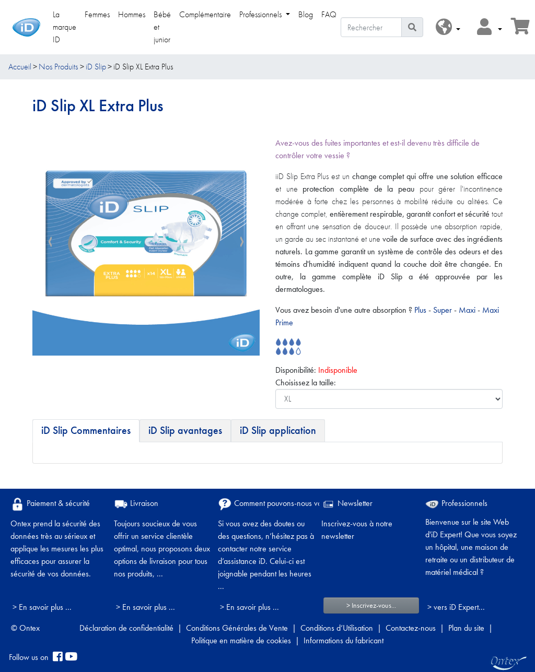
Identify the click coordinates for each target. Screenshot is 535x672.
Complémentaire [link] (205, 14)
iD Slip (96, 66)
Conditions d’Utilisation (336, 627)
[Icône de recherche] (412, 27)
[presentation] (50, 242)
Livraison (136, 504)
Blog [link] (305, 14)
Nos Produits (58, 66)
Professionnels (456, 503)
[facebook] (58, 657)
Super (443, 309)
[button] (448, 27)
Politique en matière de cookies (241, 640)
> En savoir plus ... (42, 607)
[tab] (85, 430)
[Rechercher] (371, 27)
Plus (420, 309)
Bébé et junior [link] (162, 27)
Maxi (468, 309)
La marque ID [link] (64, 27)
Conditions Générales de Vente (237, 627)
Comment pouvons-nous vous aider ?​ (285, 504)
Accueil (19, 66)
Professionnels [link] (261, 14)
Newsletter (347, 504)
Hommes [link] (131, 14)
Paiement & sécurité (50, 504)
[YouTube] (71, 657)
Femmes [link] (97, 14)
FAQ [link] (328, 14)
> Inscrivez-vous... (371, 605)
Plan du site (466, 627)
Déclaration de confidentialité (126, 627)
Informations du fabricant (343, 640)
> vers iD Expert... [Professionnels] (456, 607)
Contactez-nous (411, 627)
